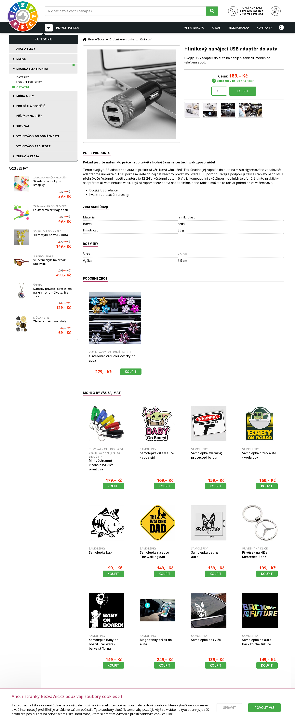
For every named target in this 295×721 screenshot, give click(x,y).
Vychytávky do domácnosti (37, 136)
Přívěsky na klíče (29, 116)
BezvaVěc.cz (96, 39)
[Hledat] (212, 11)
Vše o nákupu (194, 27)
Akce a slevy (25, 48)
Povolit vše (264, 709)
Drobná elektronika (32, 69)
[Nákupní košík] (276, 11)
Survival (23, 126)
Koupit (242, 91)
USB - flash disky (29, 82)
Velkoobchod (238, 27)
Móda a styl (25, 96)
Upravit (229, 709)
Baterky (22, 77)
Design (21, 59)
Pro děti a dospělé (30, 106)
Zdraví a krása (27, 156)
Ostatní (22, 87)
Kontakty (264, 27)
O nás (216, 27)
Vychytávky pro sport (33, 146)
